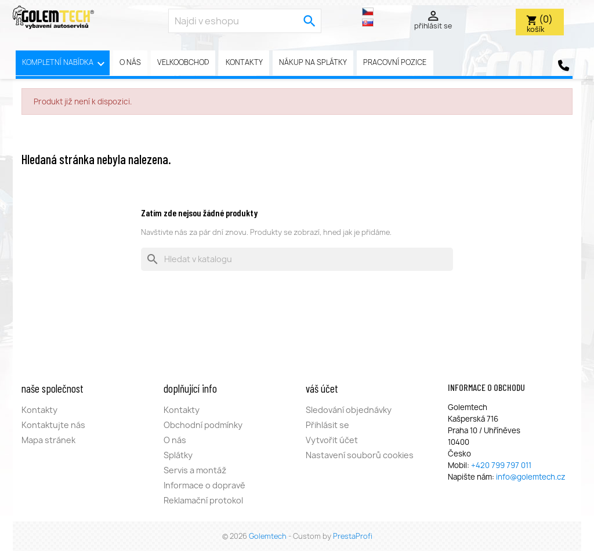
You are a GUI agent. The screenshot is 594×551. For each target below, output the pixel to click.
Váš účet (322, 388)
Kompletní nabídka (65, 64)
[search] (309, 21)
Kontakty (244, 62)
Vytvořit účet (332, 439)
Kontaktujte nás (53, 424)
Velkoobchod (183, 62)
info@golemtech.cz (531, 477)
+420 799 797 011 (501, 465)
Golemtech (268, 536)
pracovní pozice (394, 62)
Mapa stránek (48, 439)
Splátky (178, 455)
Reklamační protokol (203, 500)
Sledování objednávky (349, 409)
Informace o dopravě (204, 485)
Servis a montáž (195, 470)
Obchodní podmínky (203, 424)
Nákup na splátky (313, 62)
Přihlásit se (327, 424)
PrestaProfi (352, 536)
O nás (130, 62)
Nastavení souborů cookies (360, 455)
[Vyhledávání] (297, 259)
